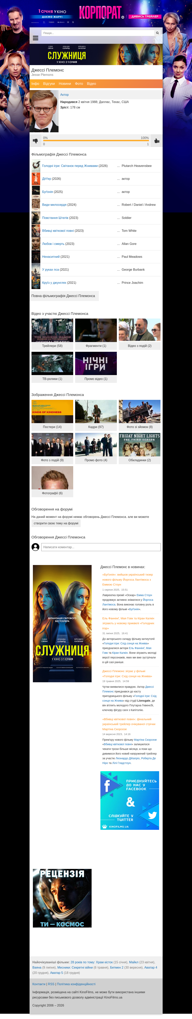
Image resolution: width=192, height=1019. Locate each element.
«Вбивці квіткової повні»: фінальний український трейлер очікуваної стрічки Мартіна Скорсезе (128, 724)
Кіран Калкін (120, 652)
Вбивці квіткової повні (58, 230)
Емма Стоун (144, 595)
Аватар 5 (56, 972)
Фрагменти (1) (96, 345)
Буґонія (47, 191)
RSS (51, 984)
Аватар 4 (150, 967)
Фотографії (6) (52, 493)
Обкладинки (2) (140, 460)
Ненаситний (51, 256)
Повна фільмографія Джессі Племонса (63, 296)
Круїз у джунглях (54, 282)
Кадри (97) (96, 427)
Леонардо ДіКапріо (128, 758)
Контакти (39, 984)
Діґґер (46, 178)
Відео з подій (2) (140, 345)
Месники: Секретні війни (75, 967)
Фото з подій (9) (52, 460)
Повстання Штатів (55, 217)
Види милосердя (54, 204)
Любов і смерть (53, 243)
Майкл (133, 962)
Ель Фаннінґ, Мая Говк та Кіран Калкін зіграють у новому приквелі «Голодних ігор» (128, 623)
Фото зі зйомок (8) (140, 427)
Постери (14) (52, 427)
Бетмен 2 (116, 967)
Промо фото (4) (96, 460)
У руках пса (50, 269)
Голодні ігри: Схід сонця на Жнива (125, 643)
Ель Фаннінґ (136, 648)
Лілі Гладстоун (121, 763)
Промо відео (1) (96, 379)
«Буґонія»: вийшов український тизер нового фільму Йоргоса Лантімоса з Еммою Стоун (127, 579)
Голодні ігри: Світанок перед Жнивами (70, 165)
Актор (64, 94)
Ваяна (36, 967)
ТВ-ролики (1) (52, 379)
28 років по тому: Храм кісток (92, 962)
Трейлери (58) (52, 345)
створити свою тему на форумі (56, 523)
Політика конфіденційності (76, 984)
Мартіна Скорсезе (145, 739)
